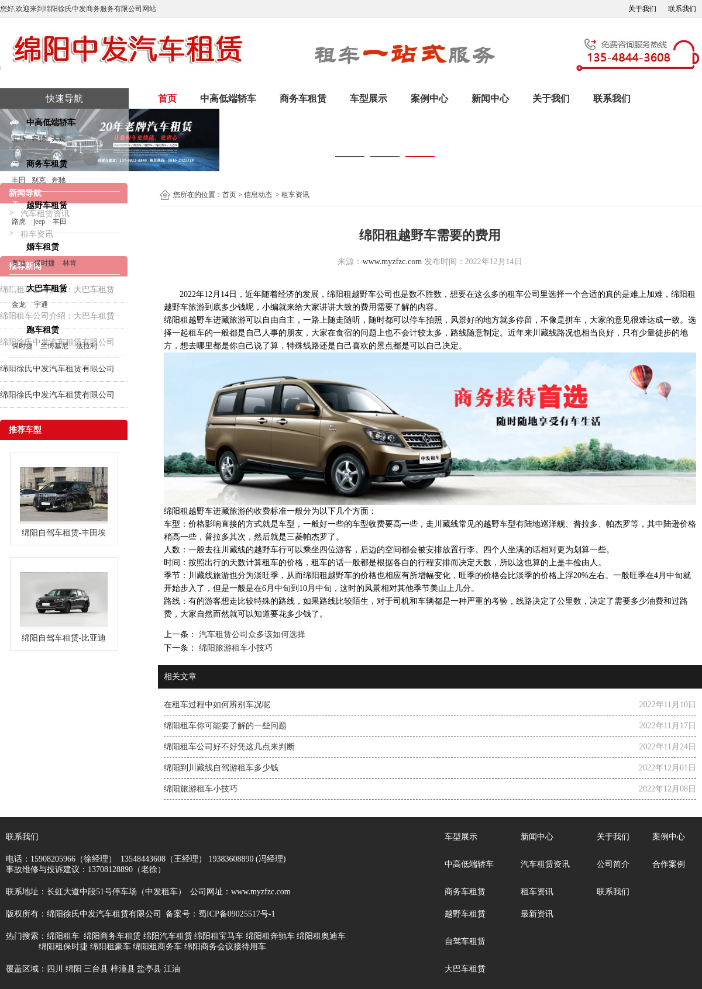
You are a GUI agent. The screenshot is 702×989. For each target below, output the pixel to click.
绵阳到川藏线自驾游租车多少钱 (221, 767)
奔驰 (39, 138)
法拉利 (86, 346)
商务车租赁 (303, 98)
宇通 (41, 304)
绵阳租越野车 (351, 294)
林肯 (70, 263)
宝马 (19, 138)
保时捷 (44, 263)
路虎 (19, 221)
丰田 (19, 180)
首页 (167, 98)
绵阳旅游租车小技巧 (235, 648)
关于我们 (642, 9)
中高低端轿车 (228, 98)
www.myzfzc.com (392, 261)
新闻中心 (490, 98)
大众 (58, 138)
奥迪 (19, 263)
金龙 (19, 304)
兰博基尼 (55, 346)
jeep (39, 221)
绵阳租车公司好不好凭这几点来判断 (229, 746)
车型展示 (368, 98)
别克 (39, 180)
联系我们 (682, 9)
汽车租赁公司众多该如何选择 (251, 634)
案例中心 (429, 98)
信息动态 (258, 195)
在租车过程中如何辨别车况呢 (217, 704)
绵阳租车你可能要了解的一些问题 (225, 725)
